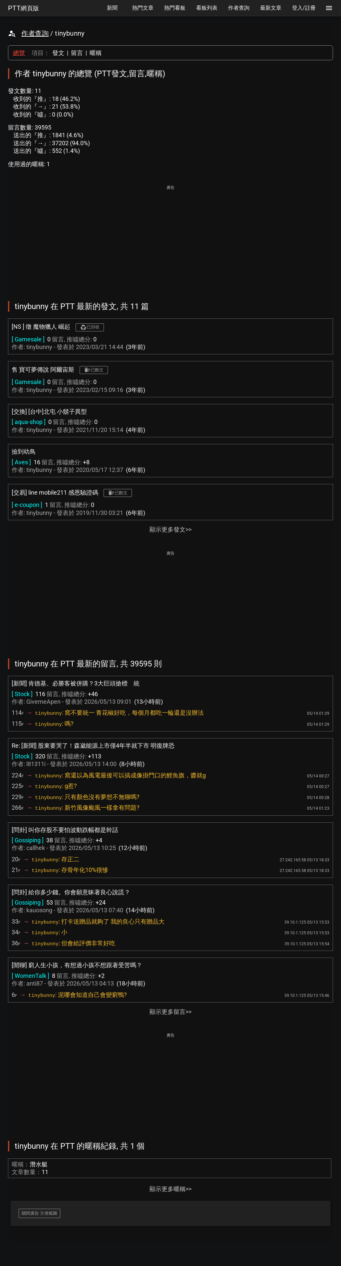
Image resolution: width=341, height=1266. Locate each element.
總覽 (19, 52)
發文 (58, 52)
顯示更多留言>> (170, 1011)
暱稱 (96, 52)
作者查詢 (35, 33)
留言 (77, 52)
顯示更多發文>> (170, 529)
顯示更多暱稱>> (170, 1188)
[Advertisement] (170, 238)
